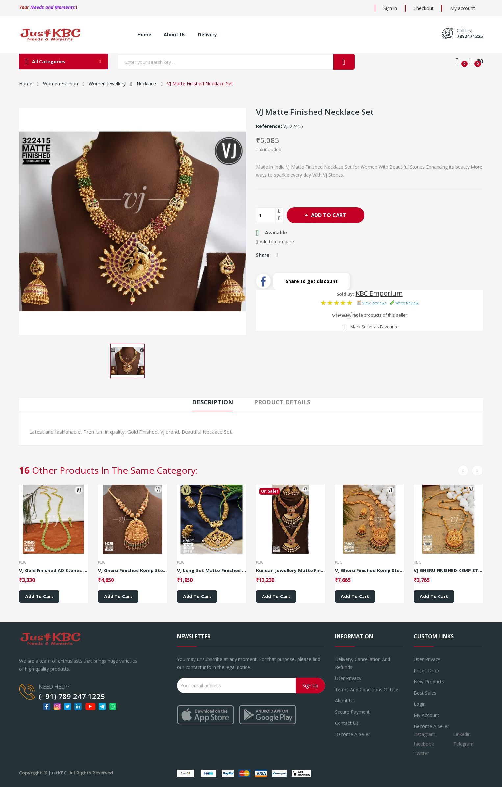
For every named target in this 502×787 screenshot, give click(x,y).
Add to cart (328, 215)
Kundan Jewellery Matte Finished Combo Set (290, 570)
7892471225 (470, 36)
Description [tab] (212, 402)
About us (345, 701)
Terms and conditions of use (366, 689)
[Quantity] (266, 215)
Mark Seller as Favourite (374, 327)
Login (420, 704)
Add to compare (275, 241)
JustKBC (58, 773)
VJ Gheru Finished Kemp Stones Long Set (369, 570)
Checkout (424, 8)
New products (429, 681)
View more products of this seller (374, 315)
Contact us (347, 723)
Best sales (425, 693)
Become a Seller (431, 726)
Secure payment (352, 712)
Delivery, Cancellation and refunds (362, 663)
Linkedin (462, 734)
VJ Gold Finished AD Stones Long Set (53, 570)
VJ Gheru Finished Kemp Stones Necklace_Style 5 (132, 570)
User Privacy (348, 678)
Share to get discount (312, 281)
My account (462, 8)
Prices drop (426, 670)
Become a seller (352, 734)
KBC (23, 562)
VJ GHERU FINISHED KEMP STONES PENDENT (448, 570)
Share (277, 255)
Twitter (421, 753)
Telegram (463, 744)
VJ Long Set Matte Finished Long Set (211, 570)
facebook (424, 744)
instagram (424, 734)
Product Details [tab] (282, 402)
